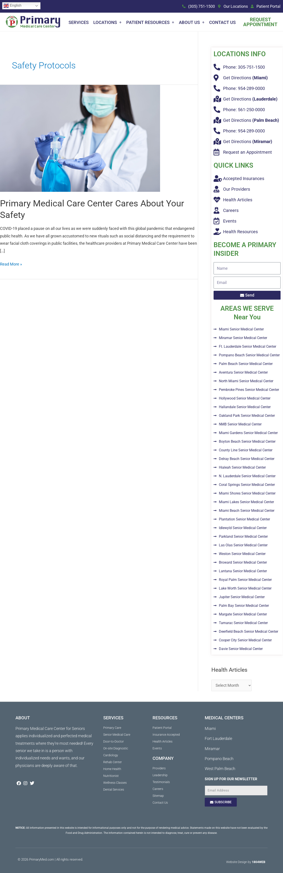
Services (79, 22)
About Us (192, 22)
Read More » (11, 263)
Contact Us (222, 22)
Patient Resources (150, 22)
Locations (107, 22)
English (12, 5)
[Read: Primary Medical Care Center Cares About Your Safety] (80, 138)
